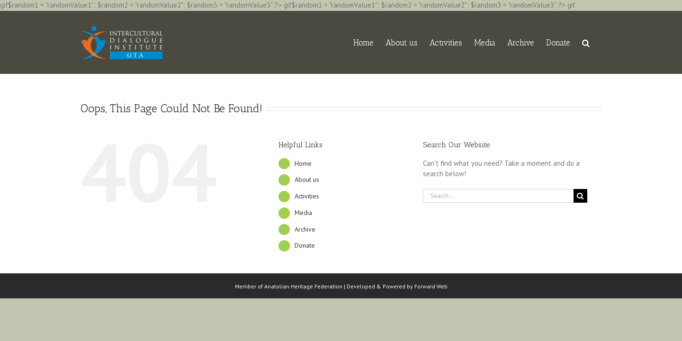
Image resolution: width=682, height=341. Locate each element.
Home (303, 163)
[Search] (580, 196)
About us (307, 179)
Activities (307, 196)
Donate (305, 245)
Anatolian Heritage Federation (303, 286)
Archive (305, 229)
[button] (597, 42)
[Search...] (498, 196)
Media (303, 212)
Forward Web (431, 286)
